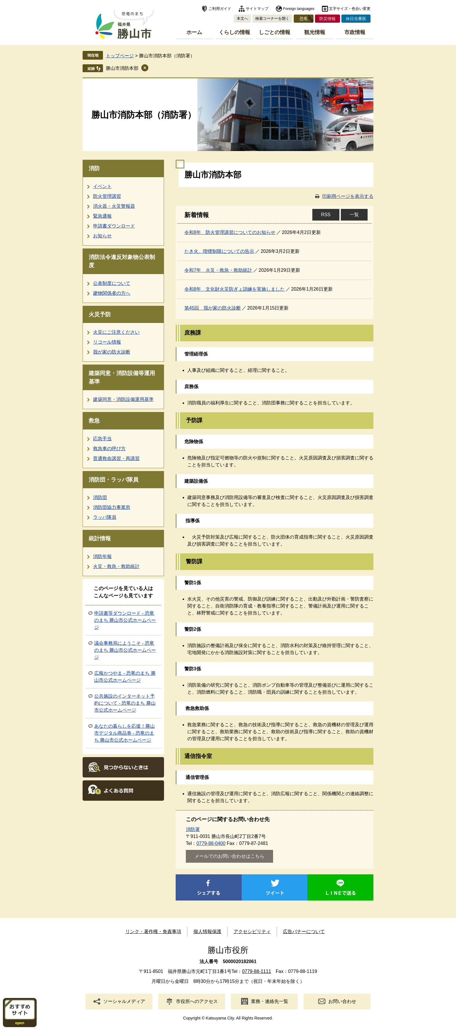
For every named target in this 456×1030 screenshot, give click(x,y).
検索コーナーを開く (272, 18)
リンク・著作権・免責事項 (153, 931)
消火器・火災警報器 (114, 206)
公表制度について (111, 283)
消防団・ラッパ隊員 (113, 480)
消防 (94, 168)
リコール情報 (107, 342)
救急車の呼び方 (109, 448)
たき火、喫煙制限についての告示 (219, 251)
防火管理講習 (107, 196)
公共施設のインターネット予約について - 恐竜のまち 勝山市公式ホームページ (125, 703)
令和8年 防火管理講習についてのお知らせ (229, 232)
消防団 (100, 497)
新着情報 (196, 215)
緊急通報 (102, 216)
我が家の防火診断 (111, 351)
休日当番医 (356, 18)
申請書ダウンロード (114, 225)
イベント (102, 186)
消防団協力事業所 (111, 507)
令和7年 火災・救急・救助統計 (218, 270)
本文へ (242, 18)
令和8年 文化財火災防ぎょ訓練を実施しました (234, 289)
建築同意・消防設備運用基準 (123, 399)
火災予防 (100, 314)
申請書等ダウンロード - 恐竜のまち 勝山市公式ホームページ (125, 620)
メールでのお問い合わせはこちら (229, 856)
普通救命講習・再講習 (116, 458)
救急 (94, 421)
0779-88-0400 (210, 843)
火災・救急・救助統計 (116, 566)
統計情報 (100, 538)
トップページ (120, 55)
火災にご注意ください (116, 332)
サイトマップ (257, 8)
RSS (326, 214)
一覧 (354, 214)
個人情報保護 (207, 931)
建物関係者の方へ (111, 293)
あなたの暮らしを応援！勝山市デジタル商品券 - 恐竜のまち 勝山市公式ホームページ (124, 733)
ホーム (194, 32)
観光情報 (314, 32)
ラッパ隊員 (104, 517)
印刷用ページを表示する (347, 196)
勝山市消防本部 (122, 68)
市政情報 (354, 32)
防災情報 (327, 18)
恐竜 (304, 18)
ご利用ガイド (220, 8)
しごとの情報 (274, 32)
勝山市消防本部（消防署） (143, 115)
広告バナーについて (304, 931)
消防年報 (102, 556)
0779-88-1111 (256, 971)
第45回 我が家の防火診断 (212, 308)
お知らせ (102, 235)
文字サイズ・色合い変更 (349, 8)
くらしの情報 (234, 32)
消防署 (193, 829)
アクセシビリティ (252, 931)
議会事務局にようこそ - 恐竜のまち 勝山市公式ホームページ (125, 650)
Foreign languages (298, 8)
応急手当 (102, 438)
